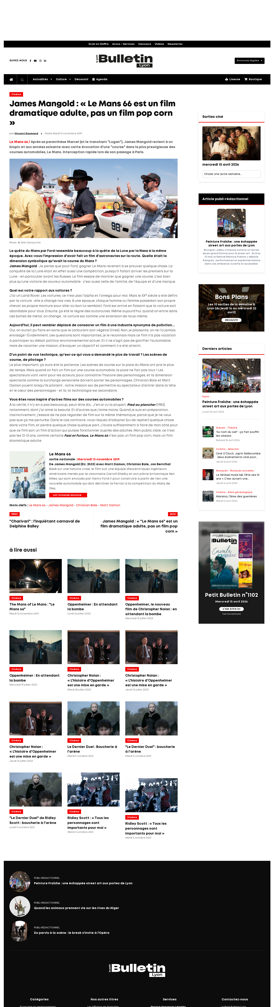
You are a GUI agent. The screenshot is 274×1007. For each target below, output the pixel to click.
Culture (61, 79)
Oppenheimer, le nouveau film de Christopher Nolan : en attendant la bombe (151, 609)
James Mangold (60, 505)
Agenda (99, 79)
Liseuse (232, 79)
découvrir (231, 320)
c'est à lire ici (231, 609)
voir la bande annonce (67, 495)
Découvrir (81, 79)
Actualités (40, 79)
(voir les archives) (231, 614)
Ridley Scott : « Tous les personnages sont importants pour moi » (88, 823)
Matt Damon (110, 505)
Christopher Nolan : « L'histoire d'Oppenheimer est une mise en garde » (90, 680)
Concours (144, 44)
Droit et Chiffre (99, 44)
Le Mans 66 (37, 505)
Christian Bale (86, 505)
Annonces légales (248, 61)
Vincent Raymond (26, 134)
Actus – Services (123, 44)
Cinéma (16, 94)
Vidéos (159, 44)
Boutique (253, 79)
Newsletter (175, 44)
